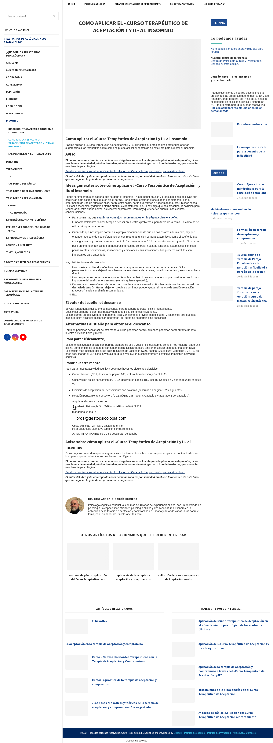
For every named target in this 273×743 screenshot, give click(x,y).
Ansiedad (12, 62)
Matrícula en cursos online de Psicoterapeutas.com (231, 211)
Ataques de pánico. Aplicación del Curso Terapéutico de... (88, 577)
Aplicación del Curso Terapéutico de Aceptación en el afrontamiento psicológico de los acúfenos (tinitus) (233, 625)
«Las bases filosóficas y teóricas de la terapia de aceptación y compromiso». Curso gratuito (125, 705)
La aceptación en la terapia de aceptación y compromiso (104, 644)
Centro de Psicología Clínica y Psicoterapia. (236, 60)
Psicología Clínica (94, 4)
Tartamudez (14, 169)
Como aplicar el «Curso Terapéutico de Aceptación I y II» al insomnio (31, 143)
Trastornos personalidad (24, 198)
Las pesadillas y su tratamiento (29, 154)
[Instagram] (15, 337)
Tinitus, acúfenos (18, 252)
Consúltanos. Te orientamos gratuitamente (23, 322)
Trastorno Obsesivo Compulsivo (28, 191)
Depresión (13, 91)
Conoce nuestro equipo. (225, 63)
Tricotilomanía (16, 212)
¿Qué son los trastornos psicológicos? (23, 53)
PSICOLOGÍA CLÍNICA (17, 30)
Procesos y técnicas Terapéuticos (27, 262)
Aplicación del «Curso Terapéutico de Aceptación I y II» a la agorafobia (233, 646)
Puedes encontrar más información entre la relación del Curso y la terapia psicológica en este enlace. (125, 171)
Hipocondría (14, 113)
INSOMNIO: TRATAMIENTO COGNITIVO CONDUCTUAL (30, 130)
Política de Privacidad (219, 733)
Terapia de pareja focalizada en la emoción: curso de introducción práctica (252, 294)
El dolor (12, 99)
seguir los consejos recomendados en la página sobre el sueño (137, 217)
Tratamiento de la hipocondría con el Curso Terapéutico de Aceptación (228, 692)
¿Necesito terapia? (214, 4)
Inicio (71, 4)
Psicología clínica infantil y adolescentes (22, 281)
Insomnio (12, 120)
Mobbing (12, 162)
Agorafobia (14, 77)
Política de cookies (194, 733)
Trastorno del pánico (21, 183)
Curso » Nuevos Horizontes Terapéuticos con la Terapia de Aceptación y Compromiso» (124, 659)
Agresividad (14, 84)
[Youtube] (23, 337)
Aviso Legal (239, 733)
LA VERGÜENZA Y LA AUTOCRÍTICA (26, 219)
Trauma (11, 205)
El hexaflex (99, 621)
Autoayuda (11, 312)
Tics (9, 176)
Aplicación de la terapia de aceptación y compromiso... (133, 577)
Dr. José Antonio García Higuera (112, 499)
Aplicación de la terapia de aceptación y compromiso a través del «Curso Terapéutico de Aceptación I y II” (231, 671)
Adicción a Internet (19, 245)
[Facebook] (7, 337)
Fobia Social (14, 106)
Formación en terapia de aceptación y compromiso (252, 234)
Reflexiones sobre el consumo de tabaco (28, 228)
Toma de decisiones (16, 303)
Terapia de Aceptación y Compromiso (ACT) (138, 4)
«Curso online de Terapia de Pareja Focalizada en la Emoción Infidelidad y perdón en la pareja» (252, 263)
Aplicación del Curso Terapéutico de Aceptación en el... (178, 577)
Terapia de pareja (15, 271)
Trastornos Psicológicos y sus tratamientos (25, 40)
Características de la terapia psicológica (23, 293)
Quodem (178, 733)
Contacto (251, 733)
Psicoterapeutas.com (182, 4)
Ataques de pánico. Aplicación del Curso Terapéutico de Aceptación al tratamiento (227, 715)
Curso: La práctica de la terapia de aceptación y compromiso (124, 682)
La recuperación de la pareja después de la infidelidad (251, 151)
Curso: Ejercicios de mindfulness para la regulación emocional (252, 188)
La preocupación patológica (25, 238)
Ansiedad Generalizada (21, 70)
